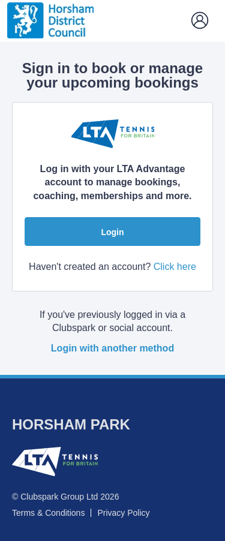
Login (112, 232)
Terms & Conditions (48, 513)
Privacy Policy (123, 513)
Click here (175, 267)
